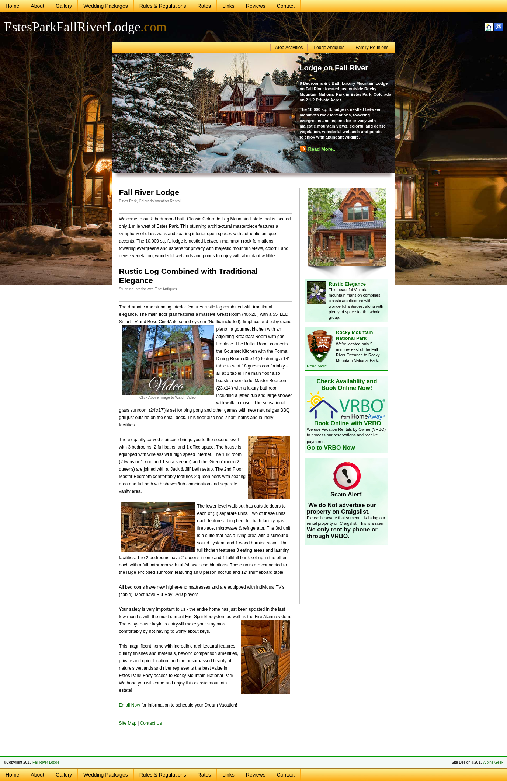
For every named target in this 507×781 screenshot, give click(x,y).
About (37, 6)
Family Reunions (371, 47)
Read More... (318, 149)
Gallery (64, 6)
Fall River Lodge (45, 762)
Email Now (129, 705)
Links (228, 6)
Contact (286, 6)
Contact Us (151, 723)
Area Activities (289, 47)
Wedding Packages (105, 6)
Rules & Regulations (162, 6)
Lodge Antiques (329, 47)
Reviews (255, 6)
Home (12, 6)
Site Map (127, 723)
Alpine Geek (493, 762)
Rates (204, 6)
